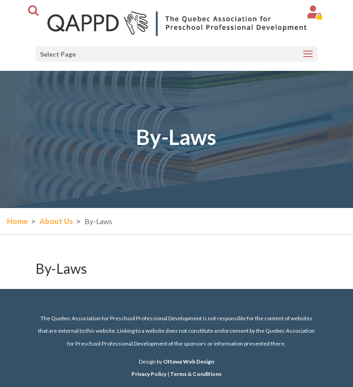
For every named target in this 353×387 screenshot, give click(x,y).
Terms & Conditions (196, 373)
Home (17, 221)
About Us (56, 221)
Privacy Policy (148, 373)
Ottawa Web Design (188, 361)
